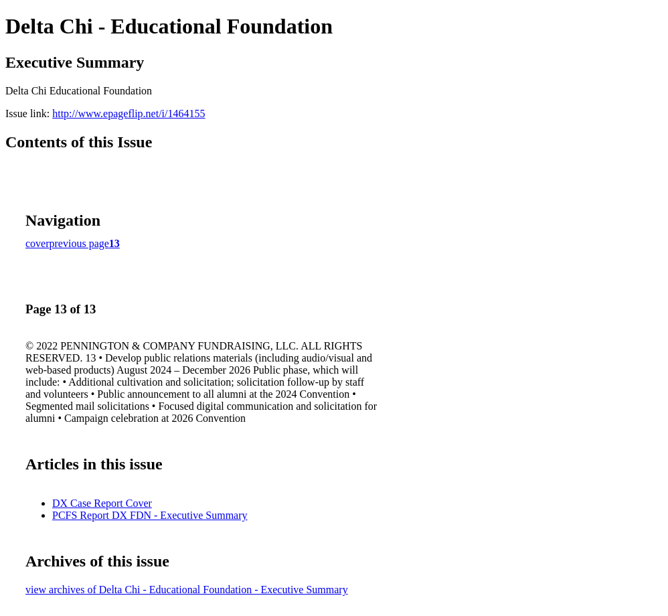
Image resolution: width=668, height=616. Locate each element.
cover (37, 243)
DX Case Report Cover (102, 503)
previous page (79, 243)
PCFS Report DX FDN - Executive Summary (150, 515)
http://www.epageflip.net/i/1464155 (128, 113)
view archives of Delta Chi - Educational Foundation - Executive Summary (186, 589)
